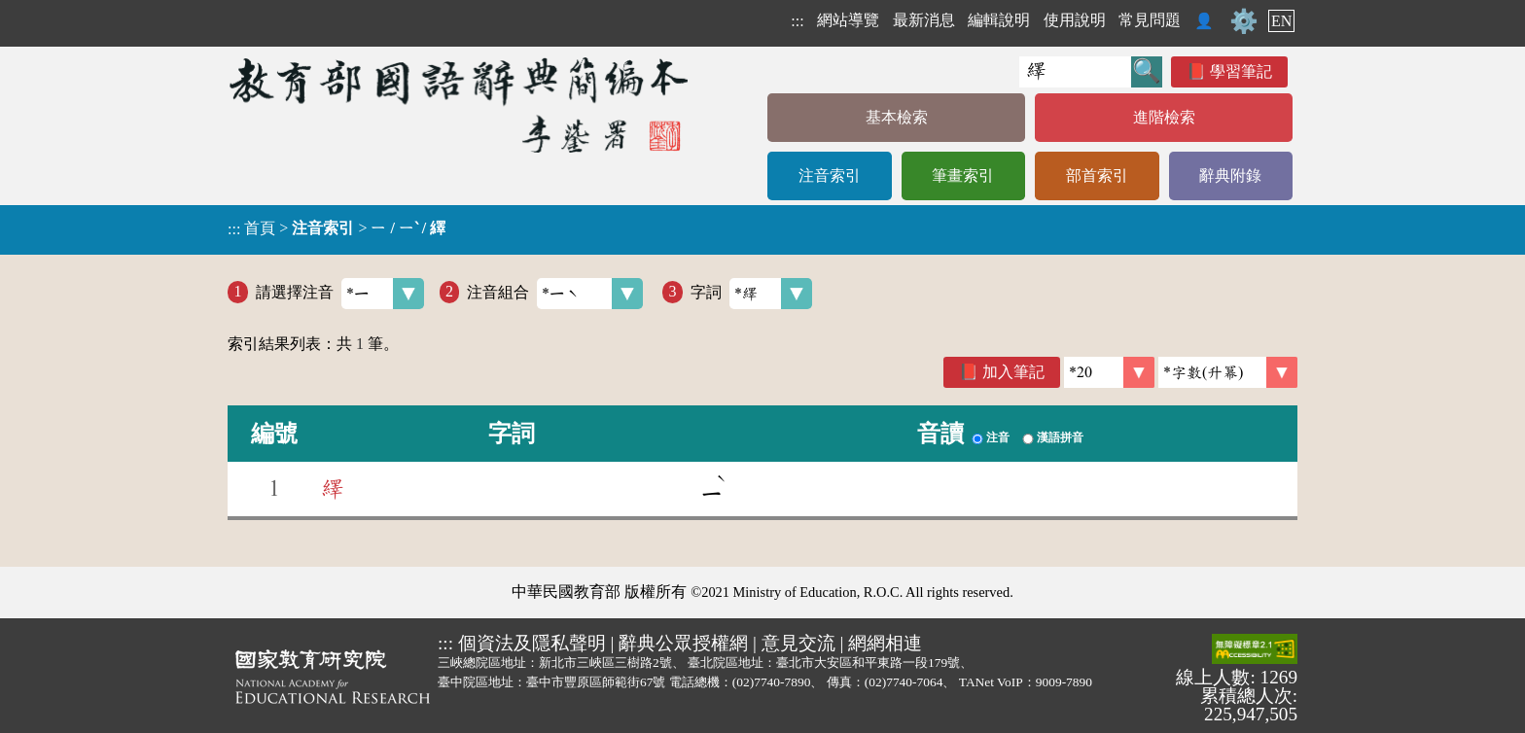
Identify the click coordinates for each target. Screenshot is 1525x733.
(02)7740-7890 (771, 682)
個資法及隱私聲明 (532, 643)
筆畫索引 (963, 175)
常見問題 (1149, 20)
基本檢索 (897, 117)
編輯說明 (999, 20)
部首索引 (1097, 175)
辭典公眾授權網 (683, 643)
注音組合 (555, 293)
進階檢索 (1164, 117)
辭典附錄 (1230, 175)
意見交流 (798, 643)
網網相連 (885, 643)
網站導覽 (848, 20)
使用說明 (1075, 20)
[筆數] (1109, 372)
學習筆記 (1241, 71)
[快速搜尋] (1075, 71)
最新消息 (924, 20)
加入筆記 (1013, 372)
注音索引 (829, 175)
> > (336, 228)
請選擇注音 (340, 293)
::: (797, 21)
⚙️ (1244, 21)
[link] (1227, 372)
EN (1281, 21)
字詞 (751, 293)
